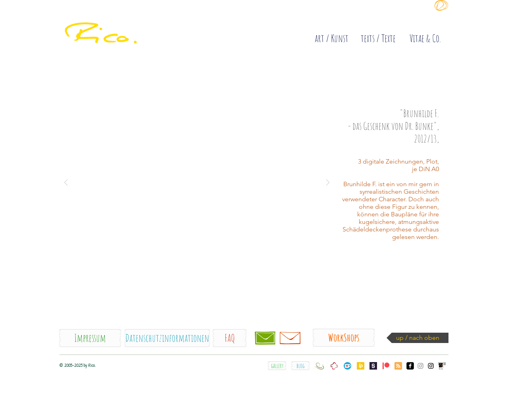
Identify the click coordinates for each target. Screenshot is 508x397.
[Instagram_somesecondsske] (420, 366)
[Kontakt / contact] (265, 338)
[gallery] (277, 365)
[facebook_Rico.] (410, 366)
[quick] (123, 24)
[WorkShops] (344, 338)
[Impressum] (90, 338)
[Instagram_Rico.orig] (431, 366)
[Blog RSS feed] (398, 366)
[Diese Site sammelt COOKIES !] (345, 17)
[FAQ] (230, 338)
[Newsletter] (290, 338)
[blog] (300, 365)
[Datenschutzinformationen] (167, 338)
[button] (197, 182)
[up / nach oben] (417, 338)
